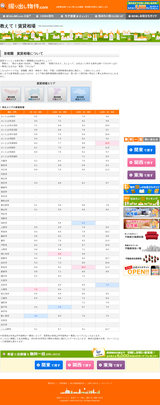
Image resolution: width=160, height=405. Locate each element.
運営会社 (51, 383)
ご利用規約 (62, 383)
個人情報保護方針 (77, 383)
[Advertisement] (138, 93)
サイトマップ (106, 383)
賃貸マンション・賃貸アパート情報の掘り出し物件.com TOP (22, 44)
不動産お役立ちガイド (56, 44)
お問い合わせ (93, 383)
